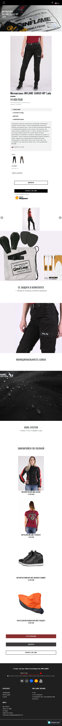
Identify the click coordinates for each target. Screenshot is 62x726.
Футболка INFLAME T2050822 (31, 535)
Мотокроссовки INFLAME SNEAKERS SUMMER (31, 577)
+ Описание (16, 109)
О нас (34, 693)
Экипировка (6, 693)
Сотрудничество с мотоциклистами (43, 697)
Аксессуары (6, 695)
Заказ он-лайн (7, 709)
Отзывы (5, 711)
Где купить (6, 707)
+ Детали (15, 116)
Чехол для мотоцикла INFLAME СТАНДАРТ (31, 620)
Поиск (52, 2)
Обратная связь (8, 713)
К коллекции (31, 636)
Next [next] (60, 218)
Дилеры (31, 183)
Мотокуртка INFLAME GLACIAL (31, 492)
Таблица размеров (17, 173)
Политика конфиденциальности (13, 715)
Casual (5, 697)
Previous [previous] (2, 218)
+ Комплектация (18, 119)
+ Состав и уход (17, 112)
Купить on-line (31, 191)
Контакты (35, 699)
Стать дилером (37, 695)
